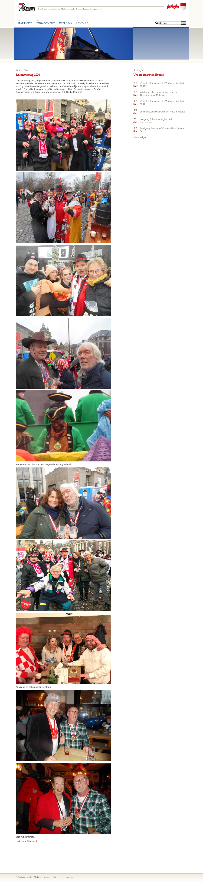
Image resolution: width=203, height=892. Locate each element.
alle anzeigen (140, 137)
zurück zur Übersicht (26, 841)
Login (140, 70)
